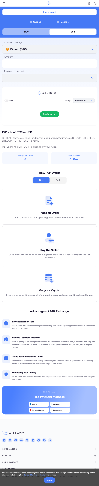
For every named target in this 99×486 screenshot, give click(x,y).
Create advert (49, 114)
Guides (35, 22)
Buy (26, 31)
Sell (73, 31)
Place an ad (49, 12)
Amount (8, 57)
